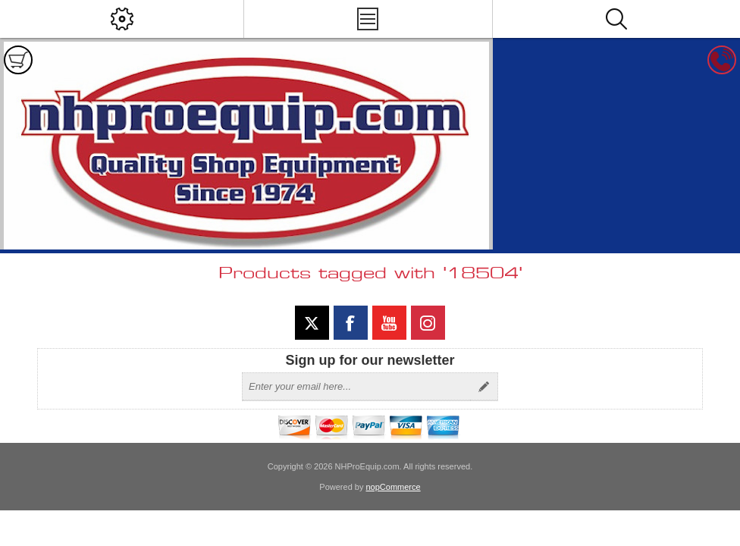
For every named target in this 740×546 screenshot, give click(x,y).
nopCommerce (393, 486)
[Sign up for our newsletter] (356, 386)
